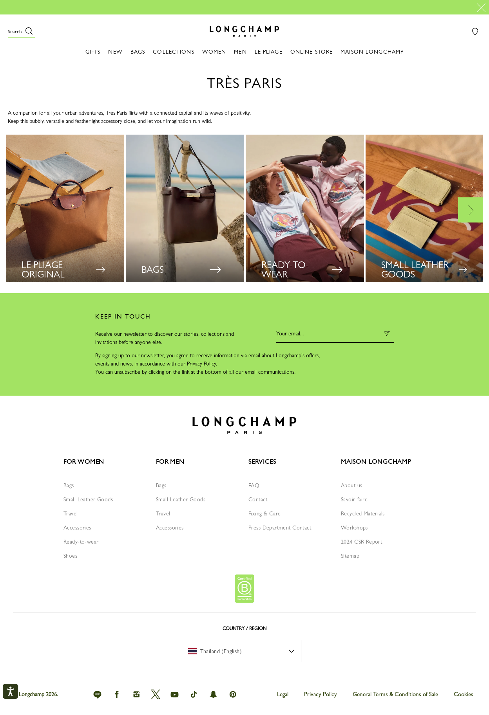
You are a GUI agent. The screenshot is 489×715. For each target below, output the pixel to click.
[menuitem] (242, 651)
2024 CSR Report (361, 542)
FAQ (253, 485)
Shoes (70, 556)
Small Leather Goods (88, 499)
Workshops (354, 527)
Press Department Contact (279, 527)
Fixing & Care (264, 513)
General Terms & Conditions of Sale (395, 694)
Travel (70, 513)
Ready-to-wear (80, 542)
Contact (257, 499)
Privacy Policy (201, 363)
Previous (18, 209)
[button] (21, 31)
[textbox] (219, 651)
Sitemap (350, 556)
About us (351, 485)
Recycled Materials (363, 513)
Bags (68, 485)
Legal (282, 694)
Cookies (463, 694)
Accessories (77, 527)
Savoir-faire (354, 499)
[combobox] (242, 651)
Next (470, 209)
